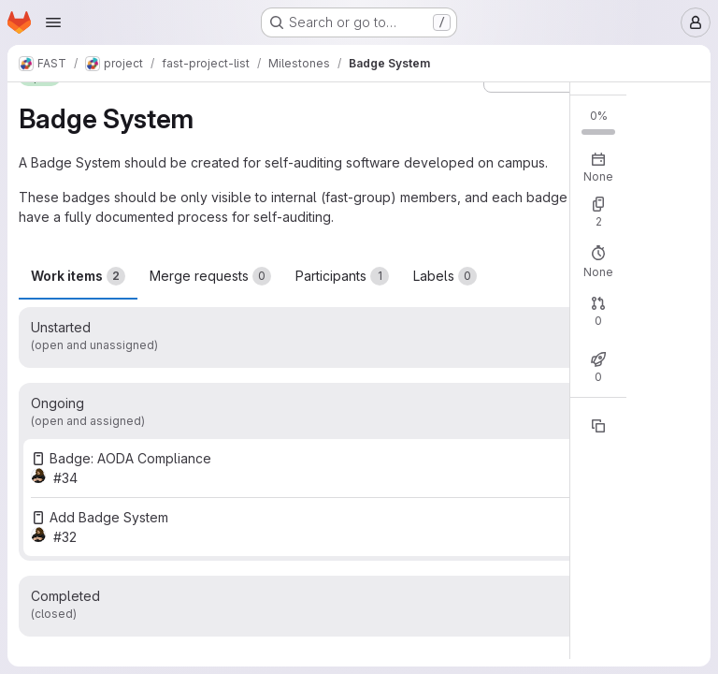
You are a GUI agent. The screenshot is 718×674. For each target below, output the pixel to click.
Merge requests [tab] (210, 276)
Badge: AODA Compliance (130, 458)
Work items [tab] (78, 276)
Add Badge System (109, 517)
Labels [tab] (445, 276)
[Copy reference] (598, 426)
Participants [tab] (342, 276)
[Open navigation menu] (53, 22)
